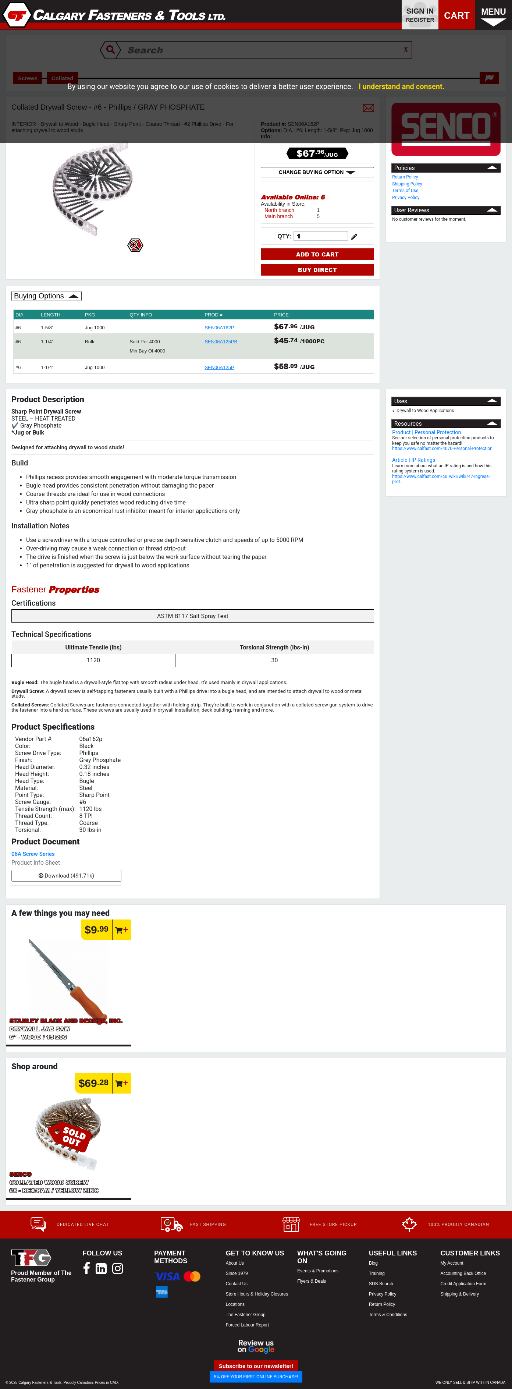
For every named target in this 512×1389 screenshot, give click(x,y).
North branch (279, 210)
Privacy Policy (405, 197)
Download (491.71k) (66, 875)
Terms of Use (405, 190)
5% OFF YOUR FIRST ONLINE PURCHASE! (256, 1376)
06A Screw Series (33, 854)
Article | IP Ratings (413, 460)
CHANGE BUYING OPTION (317, 172)
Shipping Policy (407, 184)
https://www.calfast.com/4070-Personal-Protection (442, 448)
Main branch (278, 216)
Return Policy (405, 177)
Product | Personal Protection (426, 432)
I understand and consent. (402, 86)
